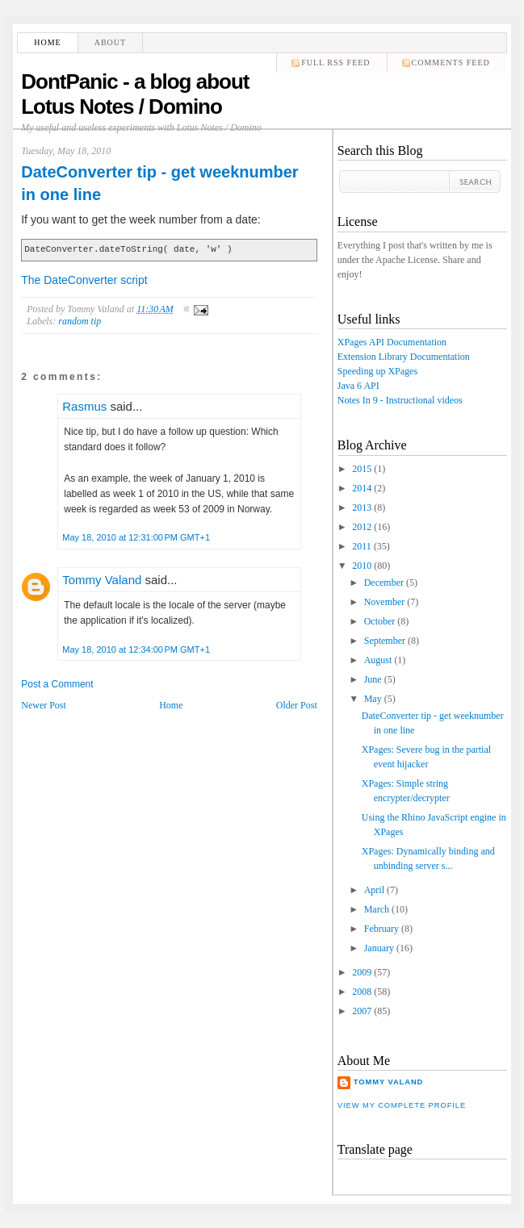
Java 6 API (358, 385)
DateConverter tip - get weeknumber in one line (159, 183)
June (373, 679)
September (384, 640)
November (384, 602)
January (379, 948)
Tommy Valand (101, 580)
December (384, 582)
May (373, 698)
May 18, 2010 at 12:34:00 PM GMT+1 (136, 649)
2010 (361, 565)
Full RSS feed (335, 62)
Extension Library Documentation (403, 356)
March (376, 909)
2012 (361, 527)
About (110, 42)
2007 (361, 1011)
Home (47, 42)
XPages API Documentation (391, 342)
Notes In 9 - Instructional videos (400, 400)
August (378, 660)
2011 (361, 546)
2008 (361, 991)
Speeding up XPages (377, 371)
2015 (361, 468)
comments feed (451, 62)
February (381, 928)
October (380, 621)
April (374, 890)
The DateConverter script (84, 280)
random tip (79, 321)
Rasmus (84, 406)
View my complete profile (401, 1105)
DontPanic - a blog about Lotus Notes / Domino (135, 94)
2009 (361, 972)
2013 (361, 507)
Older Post (296, 705)
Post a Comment (57, 684)
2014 (361, 488)
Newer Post (43, 705)
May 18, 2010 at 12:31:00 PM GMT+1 (136, 537)
